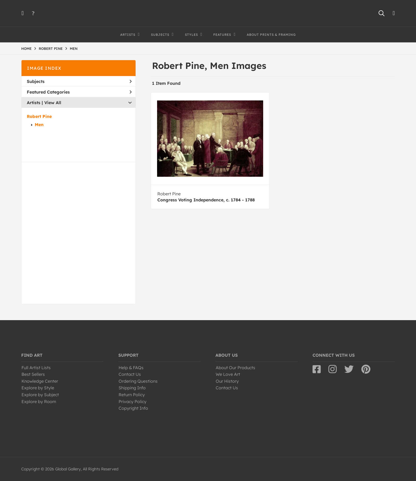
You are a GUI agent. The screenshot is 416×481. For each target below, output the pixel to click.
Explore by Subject (40, 394)
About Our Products (235, 367)
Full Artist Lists (36, 367)
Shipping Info (132, 387)
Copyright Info (133, 408)
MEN (73, 48)
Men (39, 124)
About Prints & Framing (271, 35)
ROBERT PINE (51, 48)
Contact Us (130, 374)
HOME (26, 48)
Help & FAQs (131, 367)
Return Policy (132, 394)
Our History (227, 381)
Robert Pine (39, 116)
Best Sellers (33, 374)
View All (52, 102)
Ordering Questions (138, 381)
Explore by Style (37, 387)
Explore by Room (38, 401)
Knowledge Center (39, 381)
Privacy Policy (132, 401)
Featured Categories (79, 92)
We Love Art (228, 374)
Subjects (79, 81)
